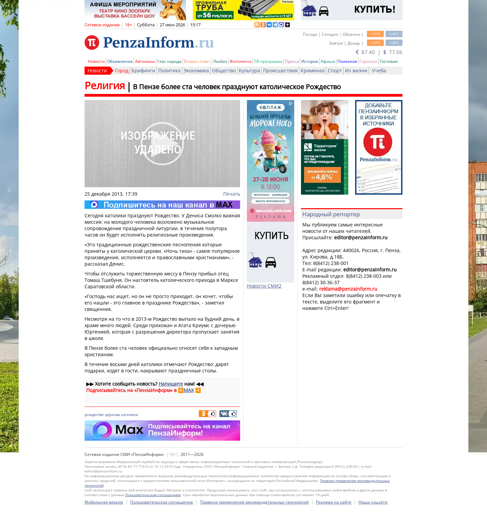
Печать (231, 194)
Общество (224, 70)
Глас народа (169, 61)
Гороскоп (368, 61)
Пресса (292, 61)
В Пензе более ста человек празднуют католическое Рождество (237, 86)
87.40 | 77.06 (379, 52)
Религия (105, 85)
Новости (96, 61)
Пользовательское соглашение (161, 502)
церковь (112, 414)
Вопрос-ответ (197, 61)
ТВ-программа (268, 61)
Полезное (347, 61)
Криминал (313, 70)
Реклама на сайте (333, 502)
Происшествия (280, 70)
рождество (94, 414)
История (309, 61)
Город (122, 70)
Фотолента (241, 61)
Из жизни (356, 70)
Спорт (335, 70)
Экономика (196, 70)
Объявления (120, 61)
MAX (189, 390)
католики (129, 414)
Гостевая (389, 61)
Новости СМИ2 (264, 286)
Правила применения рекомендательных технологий (254, 502)
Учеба (379, 70)
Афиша (328, 61)
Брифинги (143, 70)
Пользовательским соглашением (153, 494)
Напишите (171, 384)
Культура (249, 70)
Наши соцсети (373, 502)
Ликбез (220, 61)
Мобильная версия (104, 502)
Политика (169, 70)
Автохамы (145, 61)
